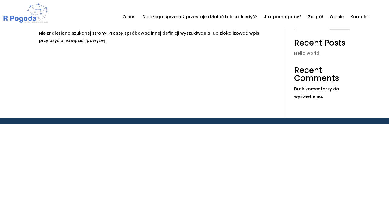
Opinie (337, 17)
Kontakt (359, 17)
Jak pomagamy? (282, 17)
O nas (129, 17)
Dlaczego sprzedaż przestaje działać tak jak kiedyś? (199, 17)
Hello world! (307, 53)
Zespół (315, 17)
